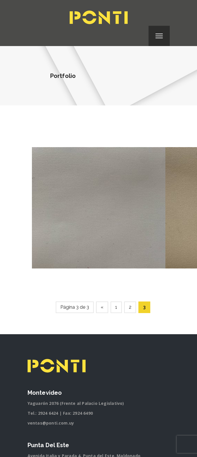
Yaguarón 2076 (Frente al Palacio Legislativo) (76, 403)
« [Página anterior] (102, 307)
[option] (98, 207)
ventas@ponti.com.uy (51, 423)
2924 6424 (48, 413)
